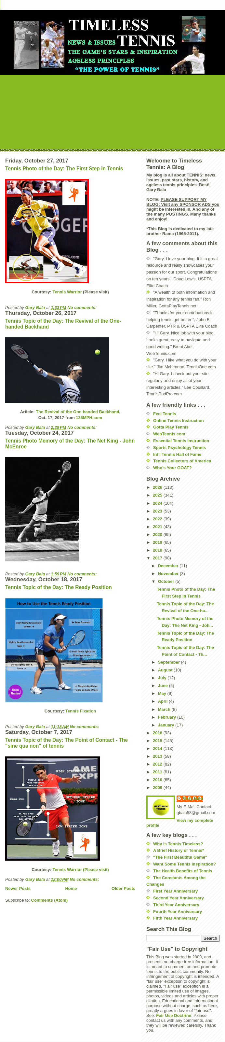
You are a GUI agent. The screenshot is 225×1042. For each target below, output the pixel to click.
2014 (158, 748)
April (163, 701)
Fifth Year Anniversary (175, 918)
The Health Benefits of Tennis (182, 870)
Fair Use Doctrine (173, 1015)
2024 (158, 503)
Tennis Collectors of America (182, 460)
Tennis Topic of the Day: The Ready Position (58, 587)
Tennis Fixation (80, 711)
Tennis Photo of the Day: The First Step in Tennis (64, 168)
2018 (158, 550)
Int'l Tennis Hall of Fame (177, 454)
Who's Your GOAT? (172, 467)
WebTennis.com (169, 433)
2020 (158, 534)
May (162, 693)
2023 (158, 511)
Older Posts (123, 888)
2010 (158, 779)
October (166, 581)
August (166, 670)
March (165, 709)
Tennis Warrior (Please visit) (80, 869)
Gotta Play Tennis (171, 427)
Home (71, 888)
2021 (158, 526)
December (168, 565)
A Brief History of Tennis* (178, 850)
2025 (158, 495)
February (167, 717)
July (163, 677)
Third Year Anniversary (176, 904)
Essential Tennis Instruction (181, 440)
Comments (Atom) (49, 900)
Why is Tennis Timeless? (178, 843)
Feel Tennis (164, 413)
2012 (158, 764)
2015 (158, 740)
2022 (158, 518)
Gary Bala (193, 798)
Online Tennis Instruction (178, 420)
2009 (158, 787)
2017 (158, 558)
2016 (158, 732)
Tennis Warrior (67, 291)
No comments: (82, 307)
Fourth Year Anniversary (177, 911)
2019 (158, 542)
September (169, 662)
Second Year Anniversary (178, 897)
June (163, 685)
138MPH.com (89, 417)
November (169, 573)
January (166, 725)
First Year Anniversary (175, 891)
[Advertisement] (112, 110)
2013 (158, 756)
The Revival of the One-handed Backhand (77, 411)
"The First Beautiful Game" (180, 857)
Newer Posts (18, 888)
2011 (158, 771)
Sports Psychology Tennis (179, 447)
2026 (158, 487)
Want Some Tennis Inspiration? (184, 864)
